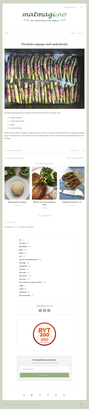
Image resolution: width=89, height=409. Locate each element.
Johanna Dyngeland (14, 150)
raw (20, 256)
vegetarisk (23, 292)
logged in (16, 227)
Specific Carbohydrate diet (28, 259)
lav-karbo (22, 243)
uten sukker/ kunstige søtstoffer (30, 282)
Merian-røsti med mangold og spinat (44, 203)
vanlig (21, 285)
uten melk (22, 272)
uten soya (22, 279)
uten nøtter (23, 276)
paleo (21, 250)
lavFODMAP (23, 246)
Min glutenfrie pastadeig (17, 202)
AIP (20, 240)
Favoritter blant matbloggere (14, 158)
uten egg (22, 263)
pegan (21, 253)
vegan (21, 289)
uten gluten (23, 266)
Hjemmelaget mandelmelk (75, 158)
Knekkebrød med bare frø (72, 202)
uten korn (22, 269)
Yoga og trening (24, 295)
